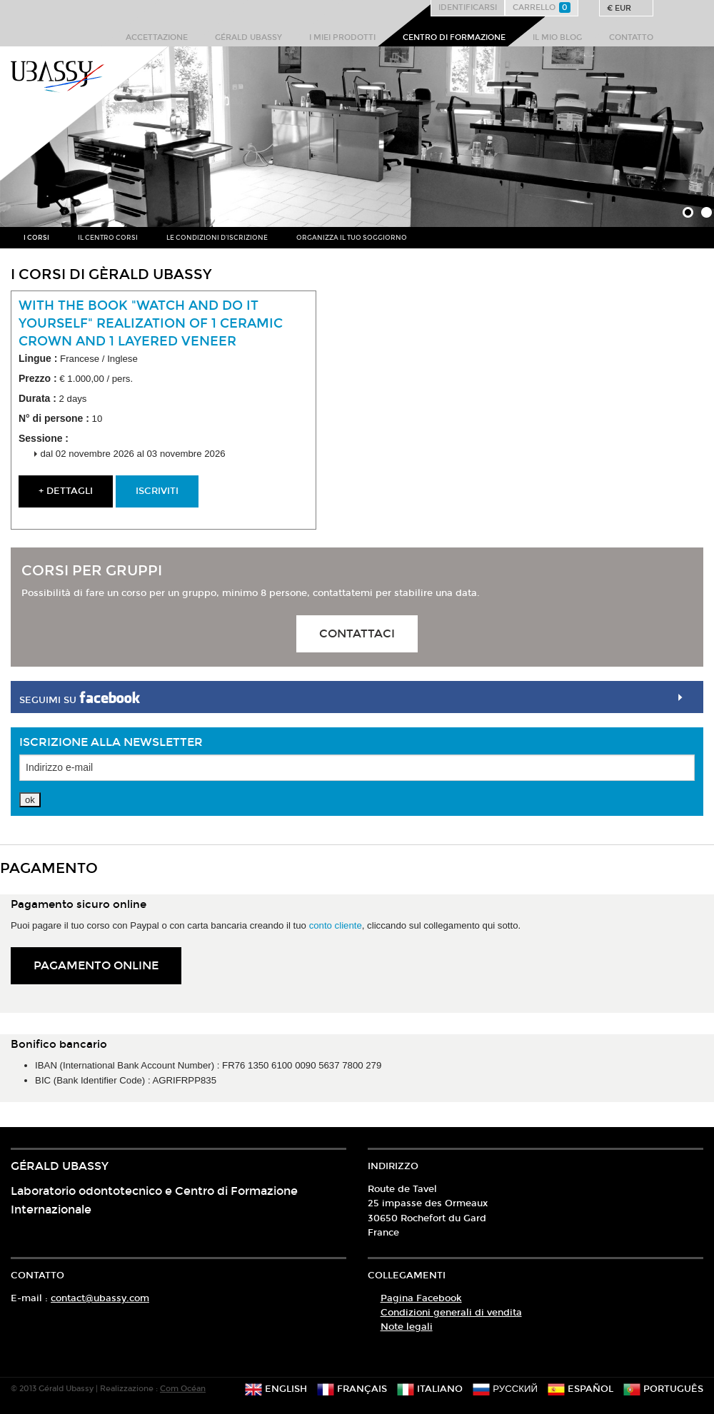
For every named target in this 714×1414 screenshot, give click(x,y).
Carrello (541, 7)
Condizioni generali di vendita (451, 1312)
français (352, 1389)
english (276, 1389)
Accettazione (157, 37)
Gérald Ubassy (248, 37)
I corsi (36, 237)
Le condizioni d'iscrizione (217, 237)
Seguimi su (80, 697)
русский (505, 1389)
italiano (430, 1389)
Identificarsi (467, 7)
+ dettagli (66, 491)
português (663, 1389)
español (580, 1389)
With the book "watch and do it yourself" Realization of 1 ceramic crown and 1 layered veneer (151, 323)
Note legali (407, 1326)
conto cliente (335, 925)
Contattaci (357, 633)
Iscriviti (157, 491)
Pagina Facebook (421, 1298)
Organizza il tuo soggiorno (351, 237)
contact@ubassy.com (100, 1298)
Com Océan (183, 1388)
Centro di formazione (454, 37)
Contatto (631, 37)
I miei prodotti (342, 37)
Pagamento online (96, 965)
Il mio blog (557, 37)
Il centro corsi (108, 237)
